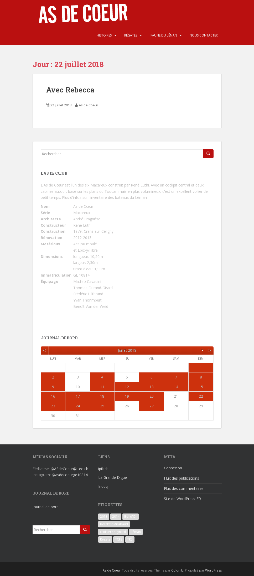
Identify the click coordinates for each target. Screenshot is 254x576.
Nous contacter (204, 35)
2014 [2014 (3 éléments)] (116, 516)
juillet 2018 (127, 350)
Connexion (173, 467)
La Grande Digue (112, 477)
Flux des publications (181, 478)
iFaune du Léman (163, 35)
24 (78, 405)
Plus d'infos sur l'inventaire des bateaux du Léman (104, 197)
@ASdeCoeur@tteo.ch (69, 468)
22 (201, 396)
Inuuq (103, 486)
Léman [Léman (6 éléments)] (136, 532)
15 (201, 386)
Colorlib (177, 570)
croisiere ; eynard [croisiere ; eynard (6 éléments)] (113, 532)
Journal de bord (46, 506)
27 (151, 405)
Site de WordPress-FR (182, 498)
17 (78, 396)
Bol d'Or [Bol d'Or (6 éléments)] (130, 516)
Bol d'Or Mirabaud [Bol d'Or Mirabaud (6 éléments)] (114, 524)
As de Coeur (88, 105)
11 (102, 386)
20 (151, 396)
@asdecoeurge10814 (70, 474)
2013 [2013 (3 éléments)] (103, 516)
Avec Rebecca (70, 90)
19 (127, 396)
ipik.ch (103, 468)
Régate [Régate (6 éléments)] (105, 539)
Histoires (104, 35)
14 (176, 386)
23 (53, 405)
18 (102, 396)
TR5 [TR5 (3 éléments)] (130, 539)
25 (102, 405)
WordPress (213, 570)
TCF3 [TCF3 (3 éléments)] (118, 539)
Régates (130, 35)
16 (53, 396)
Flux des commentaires (184, 488)
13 (151, 386)
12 (127, 386)
